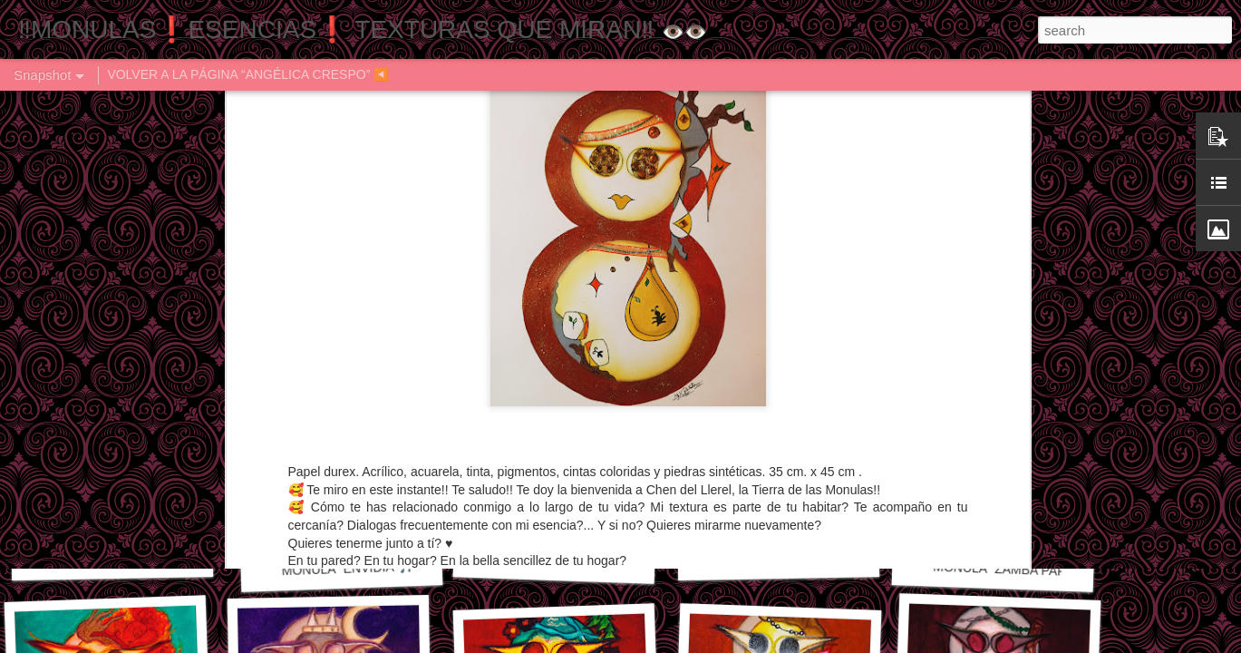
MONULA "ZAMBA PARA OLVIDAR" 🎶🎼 (1052, 571)
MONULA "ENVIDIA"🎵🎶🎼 (362, 568)
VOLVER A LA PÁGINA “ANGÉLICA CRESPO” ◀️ (248, 74)
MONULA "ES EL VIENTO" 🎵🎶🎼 (154, 558)
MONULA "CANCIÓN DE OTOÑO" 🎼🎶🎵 (617, 562)
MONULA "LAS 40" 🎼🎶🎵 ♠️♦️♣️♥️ (814, 558)
